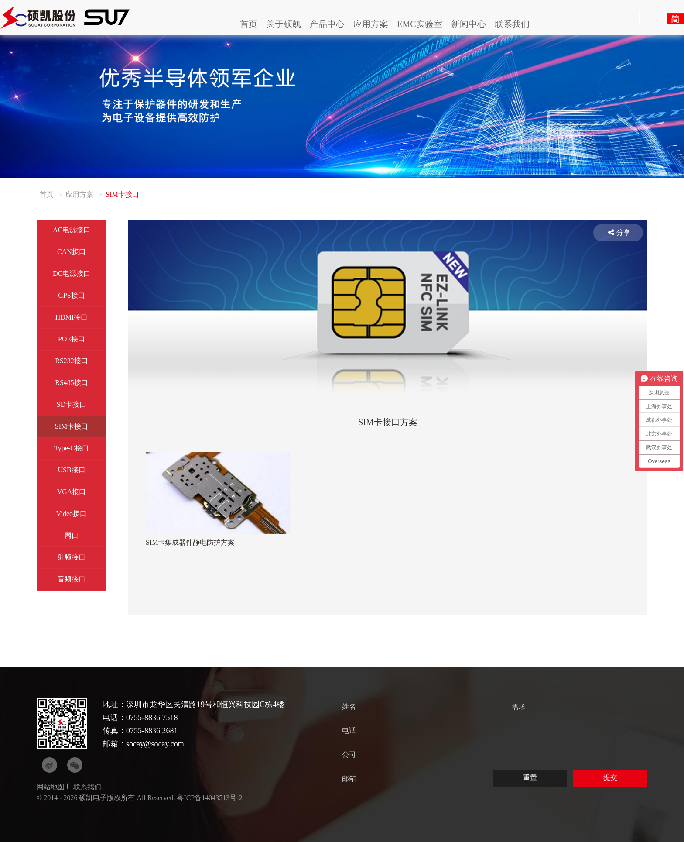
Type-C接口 (71, 448)
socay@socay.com (155, 743)
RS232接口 (71, 360)
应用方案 (370, 24)
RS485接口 (71, 382)
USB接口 (71, 470)
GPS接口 (71, 295)
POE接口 (71, 339)
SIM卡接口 (71, 426)
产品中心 (327, 24)
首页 (248, 24)
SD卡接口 (71, 404)
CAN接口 (71, 251)
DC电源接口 (71, 273)
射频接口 (72, 557)
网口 (72, 535)
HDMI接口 (71, 317)
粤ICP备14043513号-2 (209, 797)
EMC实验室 (419, 24)
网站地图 (51, 786)
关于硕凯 (283, 24)
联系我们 (512, 24)
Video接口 (71, 513)
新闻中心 (468, 24)
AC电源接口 (71, 230)
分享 (619, 232)
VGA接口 (71, 491)
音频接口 (72, 579)
